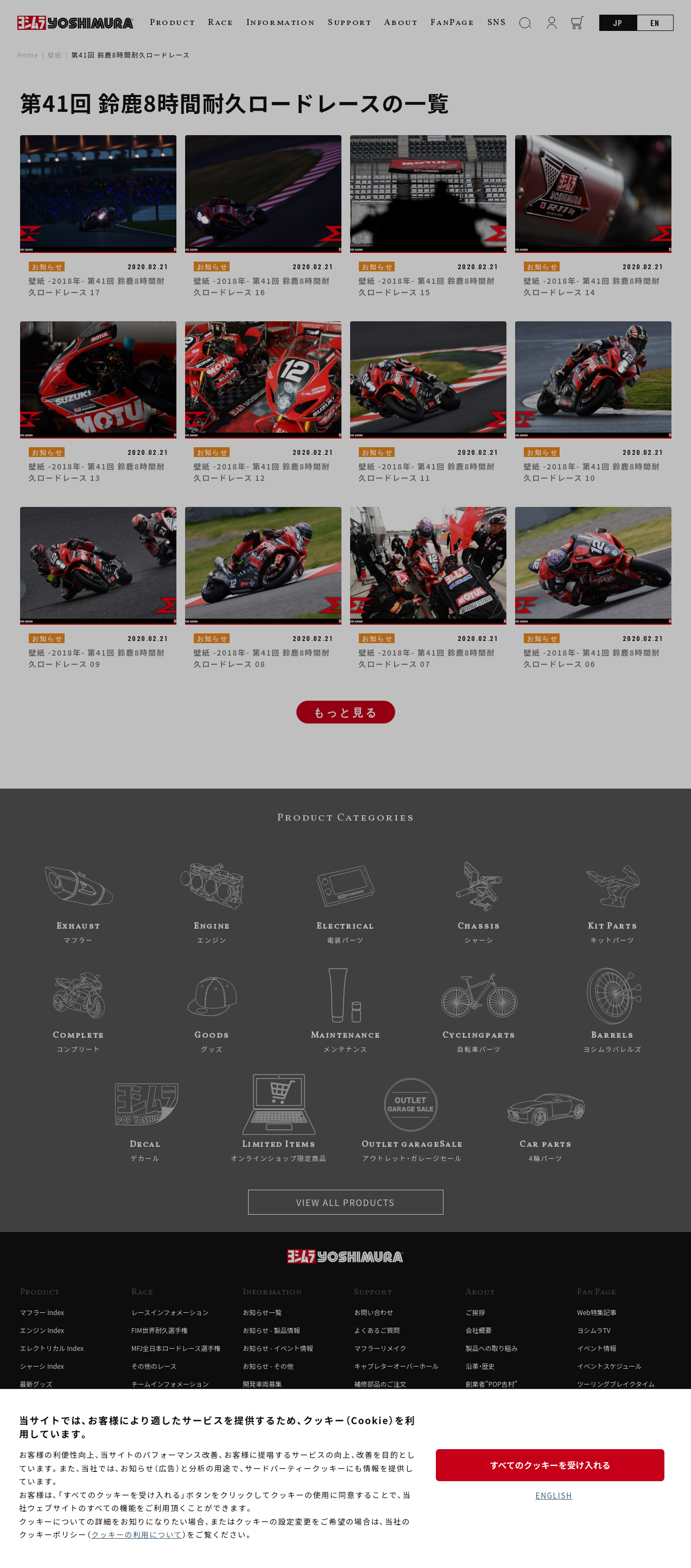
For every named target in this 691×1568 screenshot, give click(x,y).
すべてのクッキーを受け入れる (553, 1464)
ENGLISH (554, 1495)
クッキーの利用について (137, 1534)
